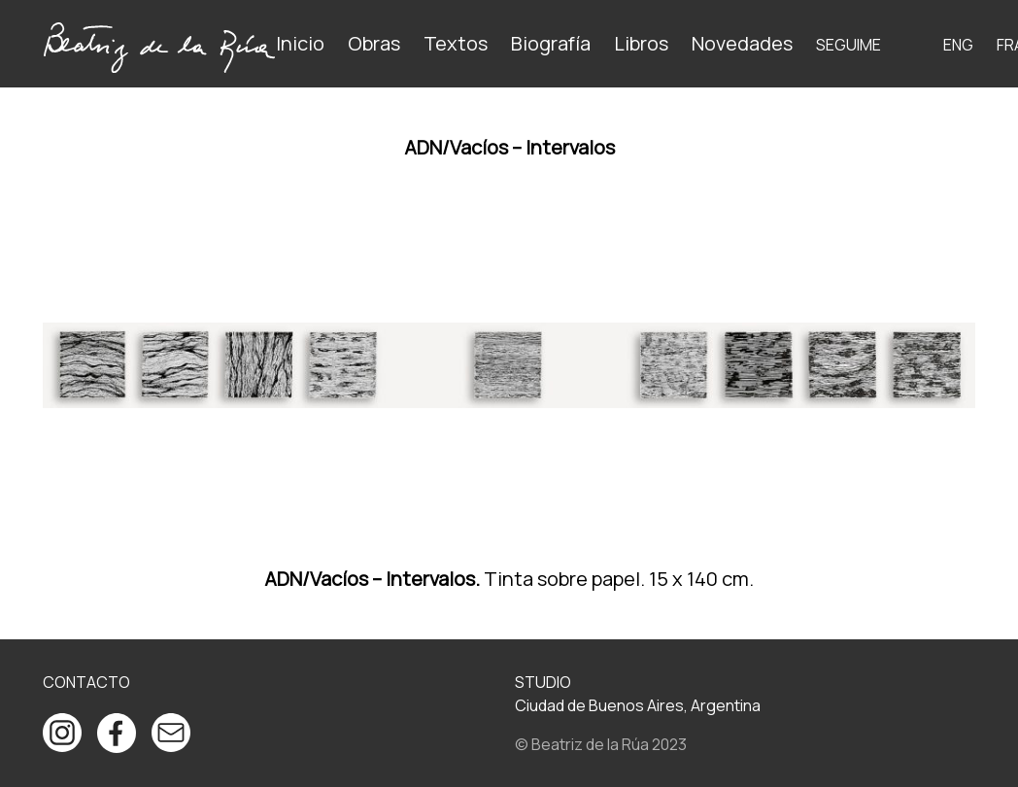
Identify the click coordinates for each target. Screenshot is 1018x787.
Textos (456, 43)
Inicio (300, 43)
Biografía (551, 43)
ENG (958, 44)
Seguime (848, 44)
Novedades (742, 43)
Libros (641, 43)
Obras (374, 43)
